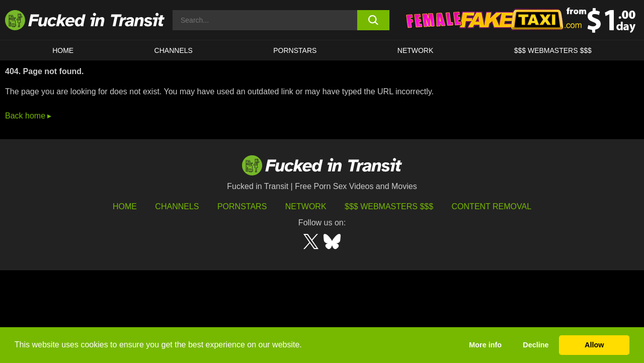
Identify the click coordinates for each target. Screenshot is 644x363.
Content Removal (492, 206)
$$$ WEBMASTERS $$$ (553, 50)
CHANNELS (173, 50)
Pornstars (294, 50)
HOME (62, 50)
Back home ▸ (28, 115)
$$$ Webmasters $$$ (389, 206)
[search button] (373, 20)
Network (415, 50)
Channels (177, 206)
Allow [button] (594, 345)
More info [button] (485, 345)
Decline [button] (535, 345)
